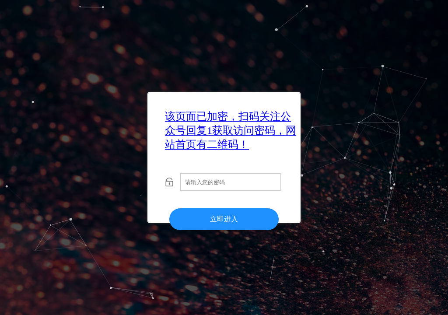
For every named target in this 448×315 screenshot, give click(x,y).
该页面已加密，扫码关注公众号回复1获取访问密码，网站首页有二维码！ (230, 130)
